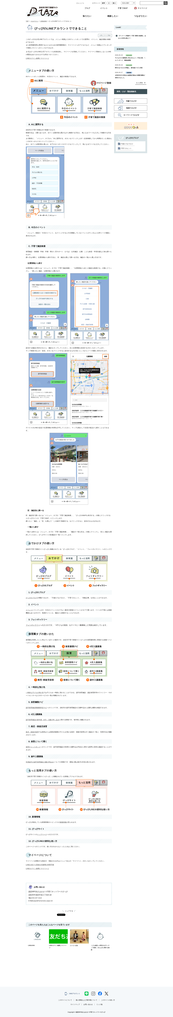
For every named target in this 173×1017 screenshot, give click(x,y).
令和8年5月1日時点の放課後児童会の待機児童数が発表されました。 (130, 76)
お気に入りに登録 (105, 35)
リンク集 (99, 1004)
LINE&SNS (43, 21)
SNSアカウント (72, 993)
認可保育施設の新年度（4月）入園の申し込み (42, 720)
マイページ (142, 8)
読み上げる (80, 3)
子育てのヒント (126, 148)
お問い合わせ (88, 1004)
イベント (104, 8)
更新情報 (129, 72)
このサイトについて (65, 1000)
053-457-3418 (37, 898)
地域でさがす (131, 108)
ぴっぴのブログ (31, 598)
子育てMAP (123, 8)
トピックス (129, 55)
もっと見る (139, 83)
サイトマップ (75, 1004)
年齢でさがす (131, 101)
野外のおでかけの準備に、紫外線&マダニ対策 (128, 68)
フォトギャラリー (33, 625)
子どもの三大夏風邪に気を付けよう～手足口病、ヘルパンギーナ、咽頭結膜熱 (130, 59)
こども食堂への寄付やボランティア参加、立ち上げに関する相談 (100, 939)
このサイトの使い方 (108, 1000)
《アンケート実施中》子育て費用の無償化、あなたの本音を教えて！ (132, 37)
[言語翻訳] (128, 3)
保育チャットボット (33, 747)
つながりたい (34, 21)
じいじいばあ (79, 937)
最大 (114, 3)
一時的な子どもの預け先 (35, 692)
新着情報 (63, 822)
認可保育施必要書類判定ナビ (36, 708)
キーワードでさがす (131, 115)
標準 (103, 3)
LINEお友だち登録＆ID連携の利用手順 (40, 865)
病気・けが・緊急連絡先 (126, 91)
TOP (27, 21)
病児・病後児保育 (32, 732)
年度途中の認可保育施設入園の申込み (39, 762)
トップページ (42, 834)
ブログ (87, 8)
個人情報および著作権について (86, 1000)
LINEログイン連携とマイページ (37, 58)
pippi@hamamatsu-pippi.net (43, 901)
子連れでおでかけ (127, 144)
